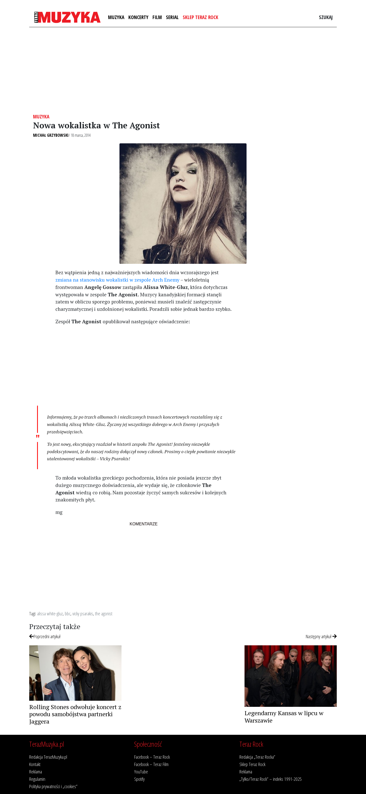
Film (157, 17)
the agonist (103, 613)
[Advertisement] (183, 70)
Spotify (139, 778)
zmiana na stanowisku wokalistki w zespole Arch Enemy (117, 280)
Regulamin (37, 778)
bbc (67, 613)
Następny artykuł (321, 636)
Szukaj (326, 17)
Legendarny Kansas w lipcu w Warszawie (284, 716)
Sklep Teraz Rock (200, 17)
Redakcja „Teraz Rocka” (257, 756)
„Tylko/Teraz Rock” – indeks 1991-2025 (270, 778)
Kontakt (34, 764)
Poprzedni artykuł (44, 636)
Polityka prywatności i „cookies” (53, 786)
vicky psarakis (82, 613)
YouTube (141, 771)
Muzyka (116, 17)
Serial (172, 17)
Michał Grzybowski (51, 135)
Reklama (35, 771)
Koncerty (138, 17)
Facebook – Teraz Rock (152, 756)
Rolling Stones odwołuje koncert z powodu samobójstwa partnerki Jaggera (75, 714)
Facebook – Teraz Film (151, 764)
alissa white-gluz (50, 613)
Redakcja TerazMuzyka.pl (48, 756)
